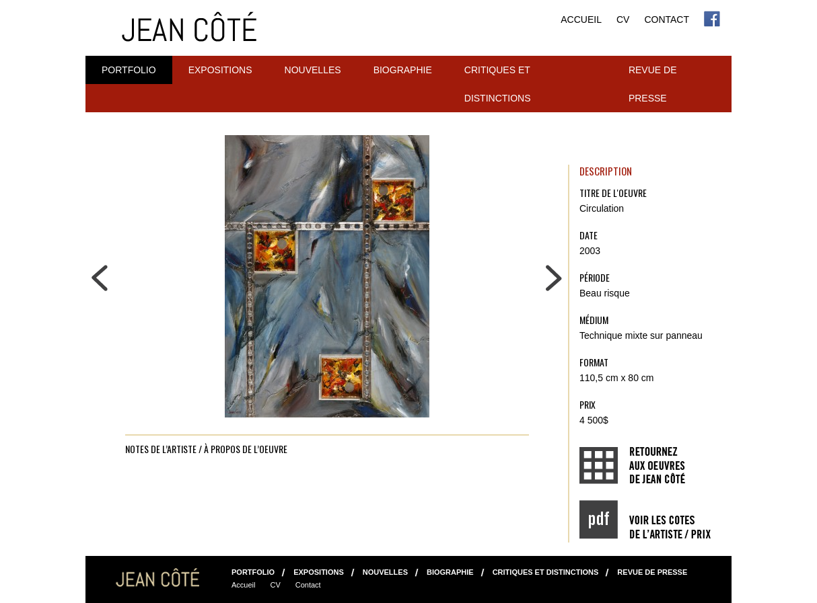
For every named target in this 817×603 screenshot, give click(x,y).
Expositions (220, 70)
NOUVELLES (313, 70)
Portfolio (129, 70)
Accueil (581, 19)
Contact (666, 19)
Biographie (403, 70)
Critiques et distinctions (497, 84)
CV (622, 19)
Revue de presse (653, 84)
